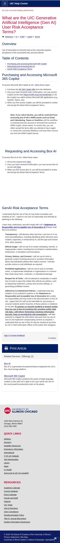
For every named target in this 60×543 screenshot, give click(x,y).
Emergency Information (13, 449)
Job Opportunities (11, 459)
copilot (29, 37)
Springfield (49, 540)
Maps (6, 466)
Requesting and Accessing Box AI (21, 66)
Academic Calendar (12, 488)
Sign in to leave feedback (14, 335)
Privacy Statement (11, 537)
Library (7, 463)
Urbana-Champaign (36, 540)
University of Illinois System (15, 540)
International (9, 453)
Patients (7, 501)
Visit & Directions (11, 508)
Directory (7, 442)
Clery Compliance (11, 512)
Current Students (11, 491)
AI (16, 37)
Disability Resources (12, 446)
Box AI (7, 363)
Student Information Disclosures (17, 522)
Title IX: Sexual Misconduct (15, 519)
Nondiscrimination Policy (14, 515)
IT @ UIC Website (11, 456)
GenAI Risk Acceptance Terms (19, 69)
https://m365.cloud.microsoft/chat (37, 95)
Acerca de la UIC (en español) (16, 473)
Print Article (15, 348)
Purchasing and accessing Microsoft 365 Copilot (27, 64)
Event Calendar (10, 495)
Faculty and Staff (11, 498)
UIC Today (8, 505)
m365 (22, 37)
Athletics (7, 439)
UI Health (8, 470)
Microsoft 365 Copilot (14, 376)
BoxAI (37, 37)
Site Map (24, 537)
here (29, 162)
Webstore (9, 37)
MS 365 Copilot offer (27, 89)
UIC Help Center (19, 3)
